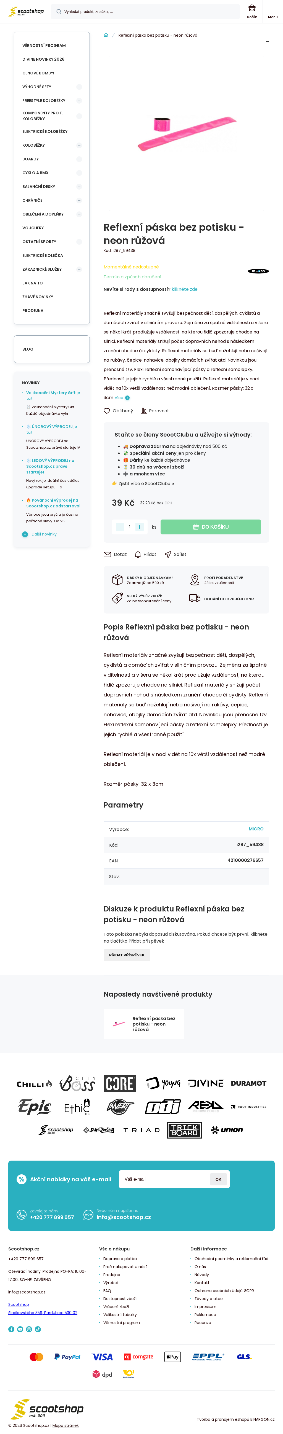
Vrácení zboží (116, 1306)
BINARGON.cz (262, 1419)
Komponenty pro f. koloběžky (42, 116)
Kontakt (202, 1282)
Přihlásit (218, 1179)
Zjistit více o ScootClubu (144, 483)
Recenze (203, 1322)
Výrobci (110, 1282)
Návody (202, 1274)
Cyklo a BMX (35, 173)
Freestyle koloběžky (43, 100)
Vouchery (33, 228)
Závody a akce (209, 1298)
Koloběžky (33, 145)
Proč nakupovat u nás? (125, 1266)
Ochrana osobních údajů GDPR (224, 1290)
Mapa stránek (66, 1425)
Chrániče (32, 200)
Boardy (30, 159)
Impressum (205, 1306)
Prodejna (32, 310)
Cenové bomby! (38, 73)
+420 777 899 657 (52, 1217)
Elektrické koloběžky (44, 131)
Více (119, 397)
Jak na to (32, 283)
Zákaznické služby (42, 269)
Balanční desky (38, 186)
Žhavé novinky (37, 297)
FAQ (107, 1290)
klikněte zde (185, 289)
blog (27, 349)
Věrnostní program (44, 45)
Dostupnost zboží (120, 1298)
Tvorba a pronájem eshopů (223, 1419)
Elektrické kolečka (42, 255)
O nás (200, 1266)
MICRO (256, 829)
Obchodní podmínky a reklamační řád (231, 1258)
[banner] (25, 12)
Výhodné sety (36, 87)
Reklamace (205, 1314)
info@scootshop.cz (124, 1217)
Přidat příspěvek (127, 955)
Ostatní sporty (39, 241)
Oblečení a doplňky (43, 214)
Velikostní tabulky (120, 1314)
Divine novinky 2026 (43, 59)
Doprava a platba (120, 1258)
